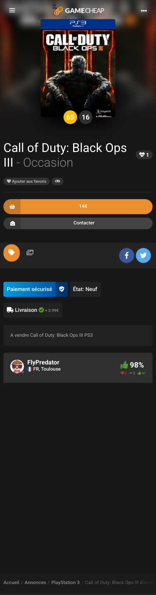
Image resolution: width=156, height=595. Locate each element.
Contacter (78, 223)
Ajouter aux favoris (26, 181)
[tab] (11, 253)
